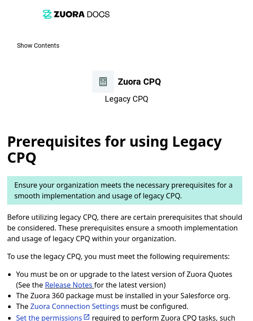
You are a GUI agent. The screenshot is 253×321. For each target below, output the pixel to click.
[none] (242, 119)
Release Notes (69, 285)
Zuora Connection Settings (74, 306)
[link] (76, 14)
